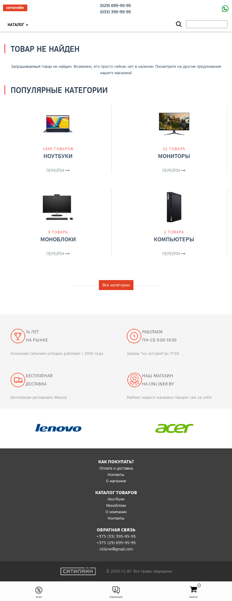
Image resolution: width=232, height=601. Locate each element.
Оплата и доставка (116, 468)
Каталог (18, 24)
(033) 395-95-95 (115, 11)
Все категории (116, 285)
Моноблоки (58, 239)
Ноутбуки (57, 156)
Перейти (58, 170)
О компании (116, 511)
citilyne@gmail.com (116, 549)
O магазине (116, 480)
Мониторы (174, 156)
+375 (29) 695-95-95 (116, 542)
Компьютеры (174, 239)
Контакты (116, 474)
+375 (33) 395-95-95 (116, 536)
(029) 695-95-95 (115, 5)
